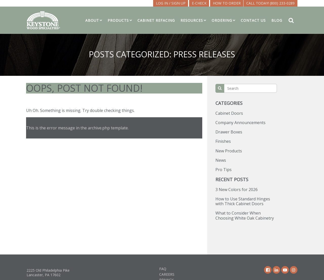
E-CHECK (199, 3)
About (92, 20)
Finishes (223, 141)
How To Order (227, 3)
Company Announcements (240, 122)
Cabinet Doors (229, 113)
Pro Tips (223, 169)
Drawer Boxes (228, 132)
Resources (191, 20)
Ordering (222, 20)
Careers (166, 274)
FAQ (162, 268)
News (220, 160)
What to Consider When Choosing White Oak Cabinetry (244, 215)
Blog (276, 20)
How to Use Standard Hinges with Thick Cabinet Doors (242, 201)
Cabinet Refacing (156, 20)
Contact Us (253, 20)
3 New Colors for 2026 (236, 189)
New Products (228, 151)
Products (118, 20)
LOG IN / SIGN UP (171, 3)
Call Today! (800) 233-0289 (270, 3)
